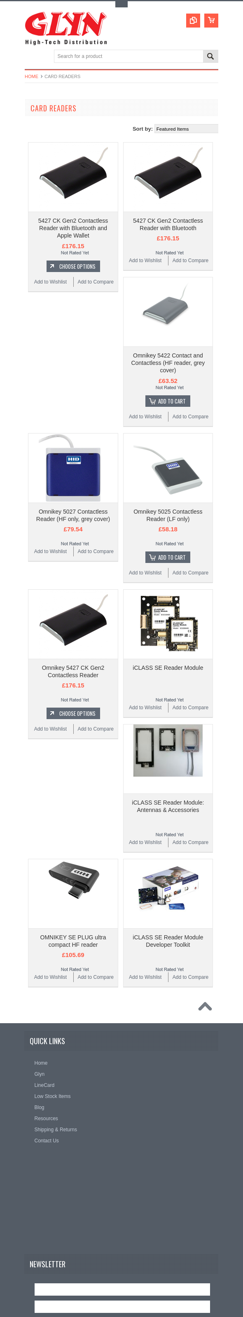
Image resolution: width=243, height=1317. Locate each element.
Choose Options (77, 266)
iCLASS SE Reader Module (168, 667)
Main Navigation (32, 57)
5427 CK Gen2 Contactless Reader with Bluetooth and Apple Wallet (73, 228)
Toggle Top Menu (121, 4)
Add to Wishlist (50, 282)
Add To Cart (172, 401)
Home (31, 76)
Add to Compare (95, 282)
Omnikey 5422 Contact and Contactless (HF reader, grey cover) (168, 363)
